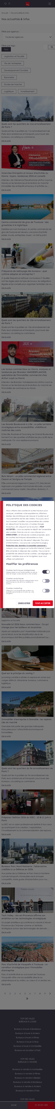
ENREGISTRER (24, 603)
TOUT (42, 603)
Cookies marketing (22, 590)
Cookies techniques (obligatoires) (22, 571)
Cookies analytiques (22, 580)
